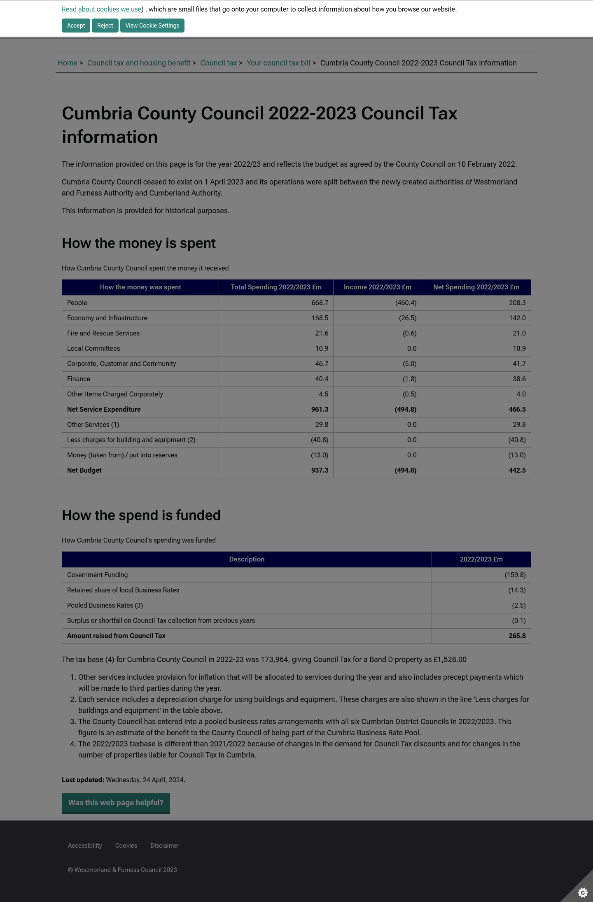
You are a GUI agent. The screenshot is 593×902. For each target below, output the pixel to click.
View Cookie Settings (153, 25)
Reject (105, 25)
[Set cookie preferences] (576, 885)
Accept (76, 25)
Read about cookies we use (101, 9)
